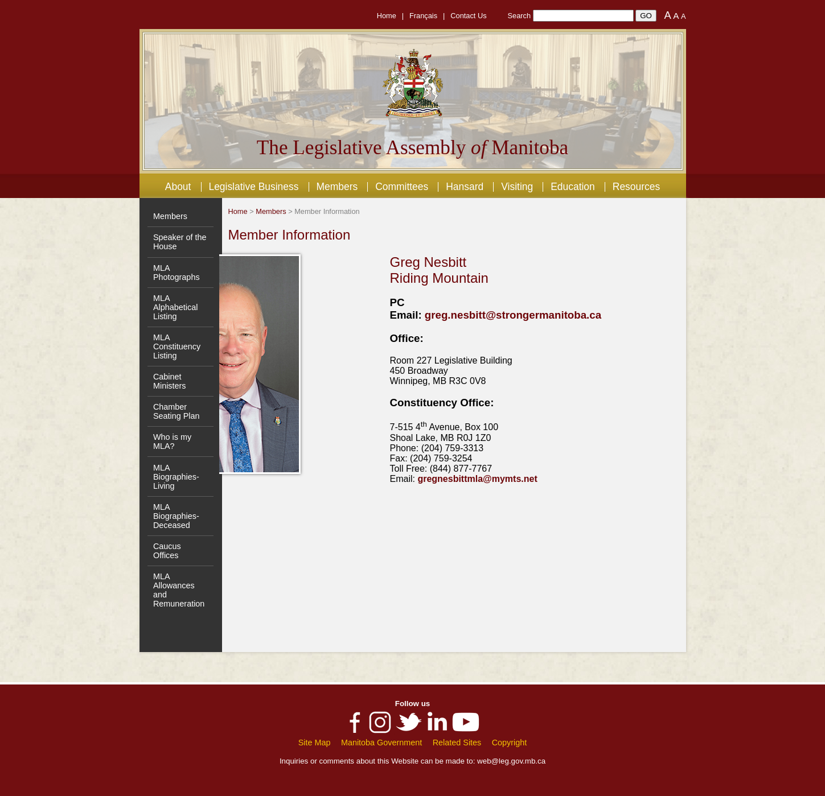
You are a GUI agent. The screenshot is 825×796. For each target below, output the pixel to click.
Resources (636, 186)
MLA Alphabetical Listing (175, 307)
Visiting (517, 186)
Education (573, 186)
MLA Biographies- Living (176, 476)
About (178, 186)
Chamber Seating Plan (176, 411)
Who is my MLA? (172, 441)
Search (519, 15)
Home (386, 15)
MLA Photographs (176, 272)
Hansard (464, 186)
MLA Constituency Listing (176, 346)
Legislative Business (253, 186)
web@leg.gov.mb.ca (511, 761)
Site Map (314, 742)
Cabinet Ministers (169, 381)
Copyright (509, 742)
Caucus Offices (167, 551)
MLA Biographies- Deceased (176, 516)
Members (337, 186)
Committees (401, 186)
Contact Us (468, 15)
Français (423, 15)
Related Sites (457, 742)
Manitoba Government (381, 742)
